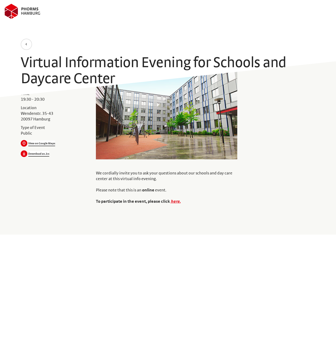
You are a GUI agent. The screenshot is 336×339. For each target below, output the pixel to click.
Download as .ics (38, 153)
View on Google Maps (41, 143)
